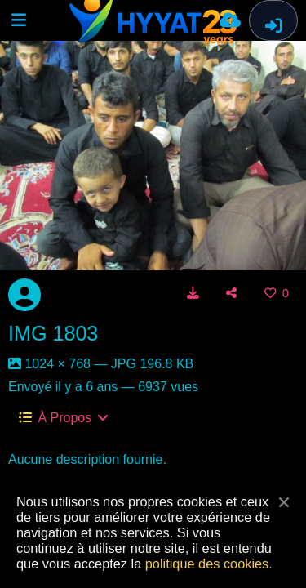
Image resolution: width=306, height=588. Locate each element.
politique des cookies (206, 563)
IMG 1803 (53, 333)
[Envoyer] (230, 20)
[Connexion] (273, 20)
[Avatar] (24, 294)
